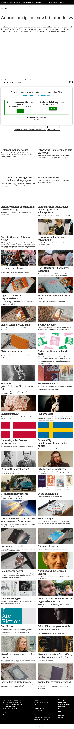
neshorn (31, 129)
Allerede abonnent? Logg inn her (36, 95)
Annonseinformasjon (64, 704)
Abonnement (53, 2)
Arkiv (59, 711)
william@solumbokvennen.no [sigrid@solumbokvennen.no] (42, 717)
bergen (44, 127)
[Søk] (67, 2)
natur (6, 127)
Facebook (5, 713)
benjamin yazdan (53, 127)
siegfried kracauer (21, 129)
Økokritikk (21, 127)
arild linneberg (65, 127)
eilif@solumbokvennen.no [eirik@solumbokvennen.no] (41, 719)
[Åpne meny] (72, 2)
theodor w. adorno (53, 129)
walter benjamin (41, 129)
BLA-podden (62, 702)
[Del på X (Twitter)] (72, 82)
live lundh (13, 127)
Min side (36, 119)
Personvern (61, 715)
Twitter (5, 715)
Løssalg (60, 709)
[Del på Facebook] (70, 82)
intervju (38, 127)
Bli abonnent (62, 706)
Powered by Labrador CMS (37, 727)
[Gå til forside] (2, 2)
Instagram (6, 717)
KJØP (20, 110)
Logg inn (61, 2)
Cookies (60, 718)
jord (32, 127)
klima (27, 127)
